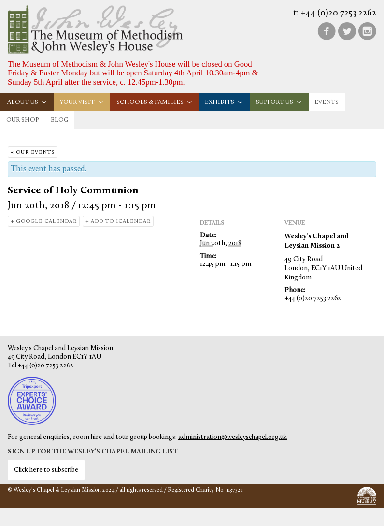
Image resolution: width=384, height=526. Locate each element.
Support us (279, 102)
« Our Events (33, 152)
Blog (59, 120)
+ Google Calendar (44, 221)
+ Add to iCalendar (118, 221)
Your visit (82, 102)
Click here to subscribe (46, 470)
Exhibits (224, 102)
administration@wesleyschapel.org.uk (232, 437)
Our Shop (22, 120)
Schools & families (154, 102)
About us (27, 102)
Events (326, 102)
